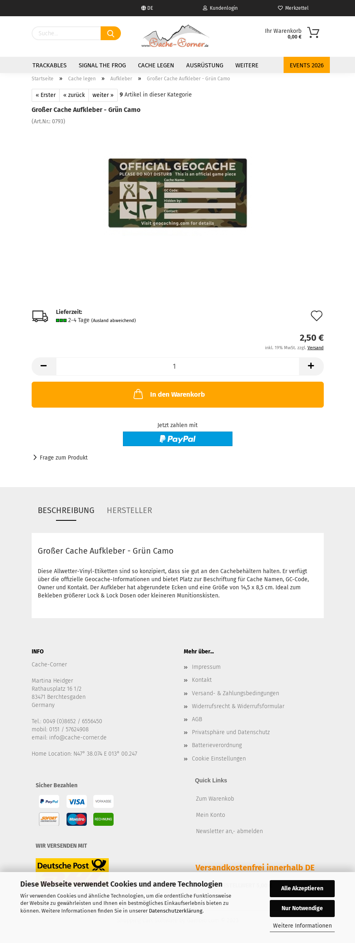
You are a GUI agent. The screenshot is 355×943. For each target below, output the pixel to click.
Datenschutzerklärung (175, 911)
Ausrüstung (204, 65)
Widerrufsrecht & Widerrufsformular (238, 706)
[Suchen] (111, 33)
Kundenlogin (220, 8)
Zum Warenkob (215, 798)
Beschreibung (66, 510)
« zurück (74, 95)
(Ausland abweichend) (113, 320)
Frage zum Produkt (64, 457)
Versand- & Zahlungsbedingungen (235, 693)
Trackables (49, 65)
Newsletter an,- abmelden (229, 831)
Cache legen (156, 65)
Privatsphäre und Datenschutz (231, 732)
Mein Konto (210, 815)
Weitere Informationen (302, 925)
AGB (197, 719)
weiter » (103, 95)
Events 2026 (307, 65)
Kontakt (202, 680)
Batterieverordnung (217, 745)
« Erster (46, 95)
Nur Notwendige (302, 908)
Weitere (246, 65)
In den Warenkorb (168, 393)
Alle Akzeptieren (302, 888)
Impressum (206, 667)
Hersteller (129, 510)
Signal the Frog (102, 65)
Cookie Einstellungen (219, 758)
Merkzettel (293, 8)
